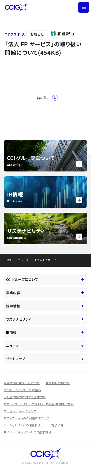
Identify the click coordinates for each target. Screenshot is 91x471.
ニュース (23, 260)
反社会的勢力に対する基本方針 (25, 397)
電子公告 (57, 425)
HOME (8, 260)
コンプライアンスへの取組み (22, 390)
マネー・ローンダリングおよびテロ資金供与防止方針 (39, 404)
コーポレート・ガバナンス (20, 411)
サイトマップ (45, 358)
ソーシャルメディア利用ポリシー (25, 425)
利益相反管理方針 (58, 383)
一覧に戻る (45, 98)
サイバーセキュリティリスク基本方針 (27, 432)
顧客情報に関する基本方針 (22, 383)
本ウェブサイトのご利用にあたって (27, 418)
